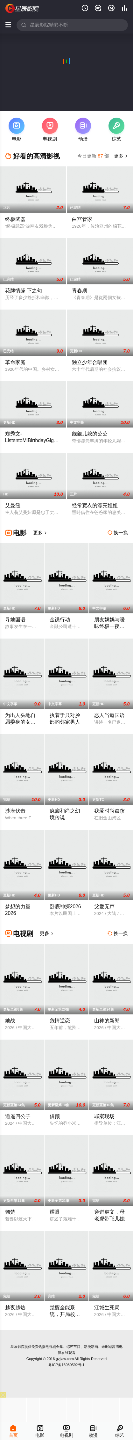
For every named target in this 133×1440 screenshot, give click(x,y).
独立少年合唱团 (90, 362)
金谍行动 (60, 619)
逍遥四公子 (18, 1116)
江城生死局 (107, 1307)
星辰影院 (17, 1347)
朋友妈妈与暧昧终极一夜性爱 (109, 626)
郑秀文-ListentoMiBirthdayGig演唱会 (32, 440)
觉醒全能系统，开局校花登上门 (65, 1314)
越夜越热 (15, 1307)
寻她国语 (15, 619)
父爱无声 (104, 906)
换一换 (118, 533)
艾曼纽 (12, 505)
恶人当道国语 (109, 715)
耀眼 (55, 1212)
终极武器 (15, 219)
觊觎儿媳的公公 (90, 433)
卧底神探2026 (65, 906)
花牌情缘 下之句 (23, 290)
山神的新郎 (107, 1020)
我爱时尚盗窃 (109, 811)
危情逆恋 (60, 1020)
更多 (120, 155)
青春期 (79, 290)
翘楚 (10, 1212)
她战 (10, 1020)
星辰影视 (22, 8)
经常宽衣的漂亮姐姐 (95, 505)
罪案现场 (104, 1116)
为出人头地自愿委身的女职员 (20, 722)
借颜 (55, 1116)
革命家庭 (15, 362)
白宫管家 (82, 219)
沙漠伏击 (15, 811)
